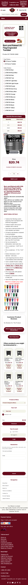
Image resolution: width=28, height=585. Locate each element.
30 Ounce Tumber (10, 64)
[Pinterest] (17, 583)
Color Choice (7, 68)
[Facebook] (7, 583)
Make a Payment (5, 561)
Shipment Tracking (6, 558)
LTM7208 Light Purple (11, 83)
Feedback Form (5, 576)
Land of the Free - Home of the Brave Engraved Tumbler (19, 359)
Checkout (14, 423)
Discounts (3, 539)
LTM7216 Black (9, 105)
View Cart (8, 411)
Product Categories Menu (9, 402)
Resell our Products (6, 548)
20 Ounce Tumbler (10, 61)
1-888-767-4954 (14, 4)
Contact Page (4, 573)
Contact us (4, 541)
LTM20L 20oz (19, 265)
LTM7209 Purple (10, 86)
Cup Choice (7, 59)
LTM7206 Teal (9, 78)
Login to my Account (7, 556)
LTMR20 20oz (9, 269)
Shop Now (4, 483)
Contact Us (5, 493)
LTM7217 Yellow (10, 107)
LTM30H (11, 273)
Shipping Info (4, 554)
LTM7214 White (9, 99)
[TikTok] (15, 583)
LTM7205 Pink (9, 75)
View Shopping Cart (6, 563)
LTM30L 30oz (9, 265)
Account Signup (6, 495)
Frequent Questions (6, 542)
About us (3, 537)
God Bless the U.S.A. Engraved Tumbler (19, 383)
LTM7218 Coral (9, 110)
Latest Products (6, 498)
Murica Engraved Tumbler (7, 383)
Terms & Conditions (7, 490)
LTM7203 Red (9, 70)
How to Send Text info (7, 546)
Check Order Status (6, 560)
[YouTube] (13, 583)
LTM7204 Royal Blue (11, 72)
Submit (14, 473)
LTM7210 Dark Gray (11, 89)
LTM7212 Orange (10, 94)
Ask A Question (14, 337)
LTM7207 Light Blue (11, 80)
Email (4, 455)
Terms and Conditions (7, 544)
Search (24, 14)
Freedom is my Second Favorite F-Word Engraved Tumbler (8, 359)
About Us (4, 488)
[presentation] (14, 465)
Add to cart (14, 179)
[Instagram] (10, 583)
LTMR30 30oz (18, 267)
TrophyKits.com (14, 2)
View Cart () (22, 10)
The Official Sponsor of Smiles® (4, 3)
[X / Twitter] (20, 583)
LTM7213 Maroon (10, 97)
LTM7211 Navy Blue (11, 91)
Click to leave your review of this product (14, 329)
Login (13, 439)
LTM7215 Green (9, 102)
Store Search (5, 485)
